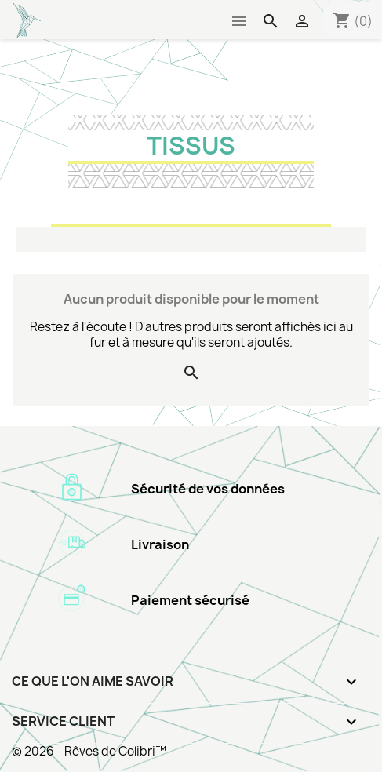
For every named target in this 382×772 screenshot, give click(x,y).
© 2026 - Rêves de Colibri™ (89, 751)
